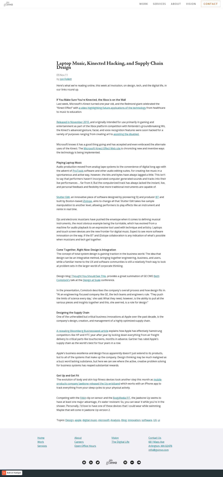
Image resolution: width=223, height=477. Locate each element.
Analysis (115, 420)
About (176, 4)
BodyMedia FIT (121, 398)
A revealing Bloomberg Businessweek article (82, 331)
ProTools (78, 170)
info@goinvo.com (159, 450)
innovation (134, 420)
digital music (90, 420)
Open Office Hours (85, 446)
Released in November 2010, (73, 122)
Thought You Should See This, (89, 276)
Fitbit (83, 398)
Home (40, 438)
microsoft (103, 420)
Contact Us (155, 438)
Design (69, 420)
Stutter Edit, (63, 197)
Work (143, 4)
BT (157, 197)
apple (78, 420)
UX (155, 420)
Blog (124, 420)
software (147, 420)
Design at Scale (92, 280)
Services (159, 4)
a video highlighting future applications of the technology (112, 108)
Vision (191, 4)
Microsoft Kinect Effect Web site (102, 148)
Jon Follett (66, 79)
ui (159, 420)
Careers (79, 442)
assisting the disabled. (126, 134)
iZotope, (88, 201)
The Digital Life (120, 442)
